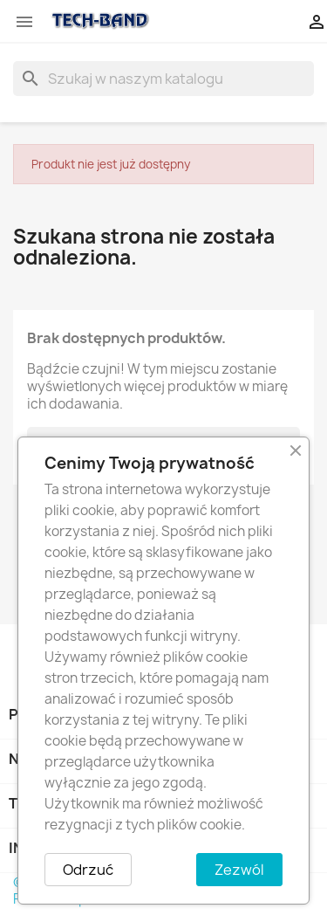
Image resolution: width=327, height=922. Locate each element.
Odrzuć (88, 869)
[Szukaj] (163, 78)
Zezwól (239, 869)
